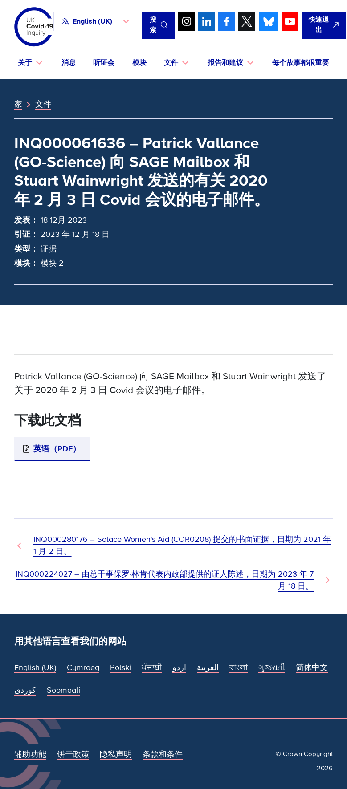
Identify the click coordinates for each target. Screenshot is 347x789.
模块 (139, 62)
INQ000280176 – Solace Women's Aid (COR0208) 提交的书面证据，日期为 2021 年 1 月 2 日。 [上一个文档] (182, 545)
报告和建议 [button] (225, 62)
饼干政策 (73, 754)
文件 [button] (171, 62)
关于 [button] (25, 62)
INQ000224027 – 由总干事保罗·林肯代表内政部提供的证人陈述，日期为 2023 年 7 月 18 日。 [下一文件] (165, 580)
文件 (43, 104)
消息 (68, 62)
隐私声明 (116, 754)
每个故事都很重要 (300, 62)
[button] (95, 21)
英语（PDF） (57, 449)
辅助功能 (30, 754)
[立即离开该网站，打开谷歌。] (324, 25)
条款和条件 (163, 754)
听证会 (103, 62)
